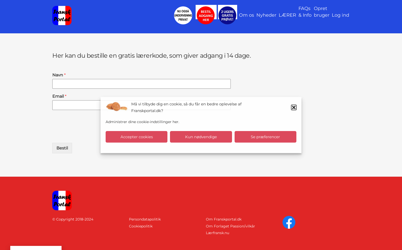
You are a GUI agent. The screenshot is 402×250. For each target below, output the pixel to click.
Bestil (62, 148)
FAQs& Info (304, 12)
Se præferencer (265, 136)
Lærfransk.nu (217, 233)
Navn (59, 75)
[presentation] (91, 134)
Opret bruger (321, 12)
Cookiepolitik (141, 226)
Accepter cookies (136, 136)
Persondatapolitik (145, 219)
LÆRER (287, 15)
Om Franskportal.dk (224, 219)
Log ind (340, 15)
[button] (293, 107)
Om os (246, 15)
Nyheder (266, 15)
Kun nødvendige (201, 136)
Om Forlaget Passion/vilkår (230, 226)
